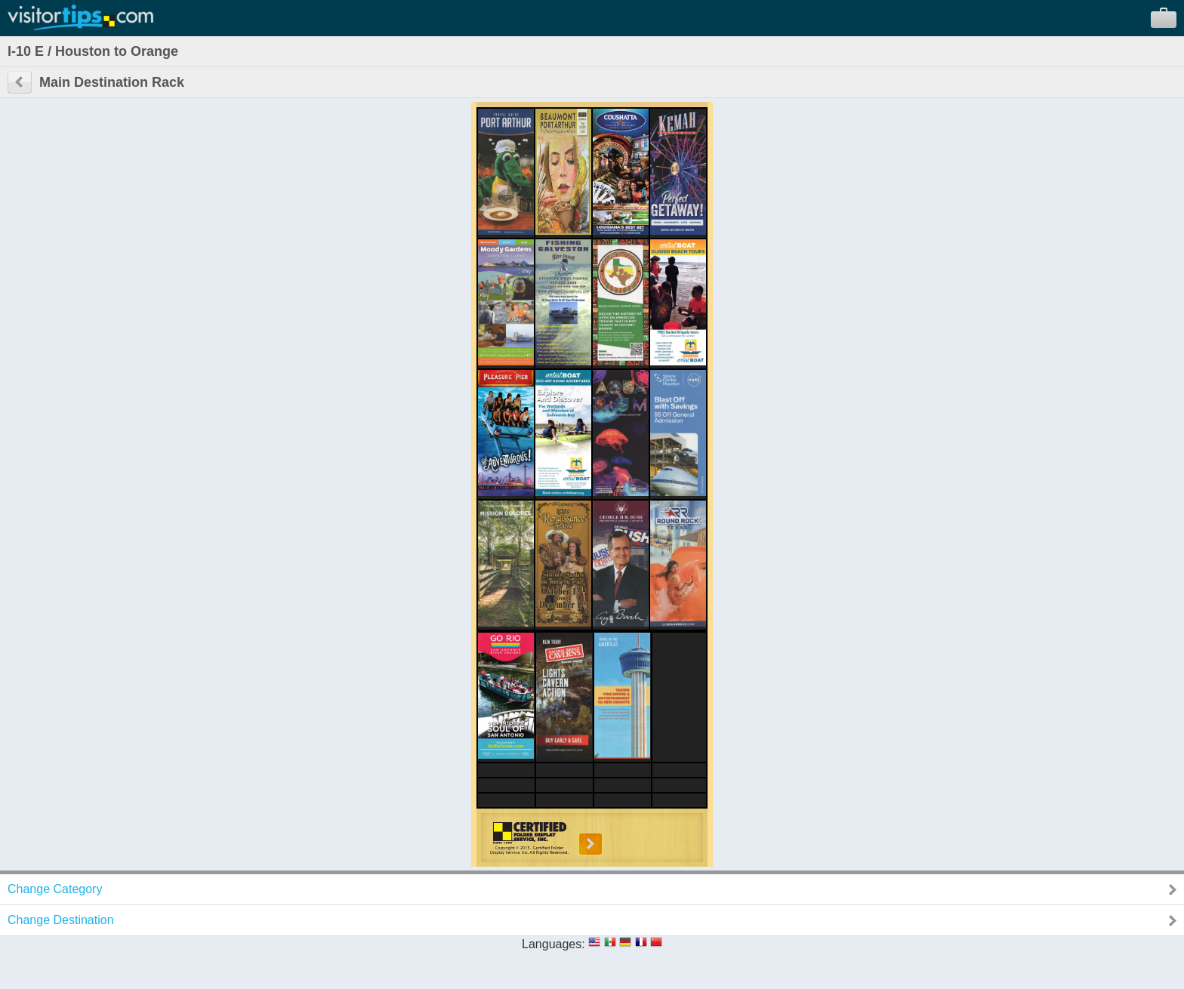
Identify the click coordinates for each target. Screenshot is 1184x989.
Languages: (553, 944)
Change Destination (61, 920)
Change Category (55, 889)
